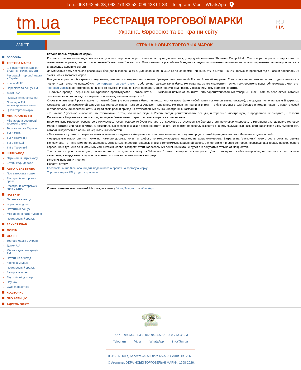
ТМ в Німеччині (17, 137)
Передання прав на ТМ (22, 97)
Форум (12, 230)
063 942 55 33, (92, 4)
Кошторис (15, 292)
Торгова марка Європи (22, 128)
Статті (12, 235)
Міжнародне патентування (24, 213)
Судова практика (18, 286)
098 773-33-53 (178, 335)
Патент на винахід (19, 199)
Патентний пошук (18, 208)
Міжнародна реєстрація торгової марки (22, 122)
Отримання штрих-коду (22, 158)
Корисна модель (18, 204)
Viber (198, 4)
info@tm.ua (180, 341)
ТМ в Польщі (15, 142)
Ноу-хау (12, 281)
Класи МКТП (15, 83)
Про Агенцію (17, 298)
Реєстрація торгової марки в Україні (24, 77)
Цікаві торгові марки (20, 110)
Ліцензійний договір (20, 277)
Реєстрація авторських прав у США (22, 187)
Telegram (181, 4)
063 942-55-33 (155, 335)
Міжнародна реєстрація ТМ (22, 252)
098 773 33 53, (123, 4)
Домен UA (13, 92)
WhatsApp (216, 4)
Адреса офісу (18, 304)
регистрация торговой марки (116, 83)
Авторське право (18, 272)
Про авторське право (21, 173)
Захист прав (17, 224)
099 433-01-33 (132, 335)
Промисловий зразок (21, 218)
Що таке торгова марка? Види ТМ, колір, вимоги (23, 69)
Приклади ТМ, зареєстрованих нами (21, 104)
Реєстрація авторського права (22, 180)
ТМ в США (14, 133)
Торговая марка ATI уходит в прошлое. (73, 172)
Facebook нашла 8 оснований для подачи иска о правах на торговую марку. (97, 168)
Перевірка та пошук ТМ (22, 87)
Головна (14, 57)
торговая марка (57, 87)
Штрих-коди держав (20, 162)
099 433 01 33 (153, 4)
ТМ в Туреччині (17, 147)
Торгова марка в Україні (22, 240)
